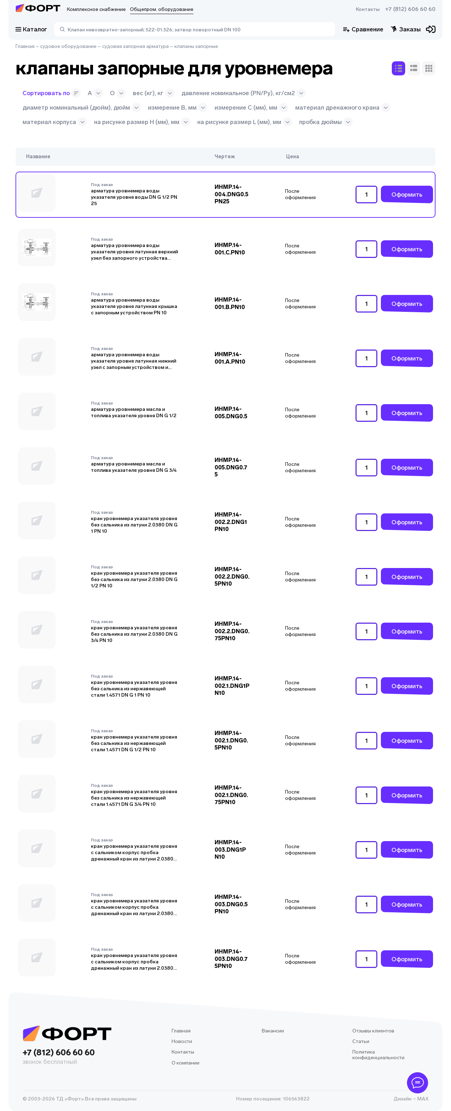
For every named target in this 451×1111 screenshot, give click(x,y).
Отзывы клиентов (373, 1030)
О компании (185, 1063)
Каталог (31, 29)
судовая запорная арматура (135, 46)
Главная (25, 46)
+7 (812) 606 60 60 (410, 9)
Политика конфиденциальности (378, 1054)
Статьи (360, 1041)
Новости (182, 1041)
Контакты (367, 9)
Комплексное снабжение (96, 9)
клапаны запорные (196, 46)
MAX (422, 1099)
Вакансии (273, 1030)
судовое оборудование (68, 46)
